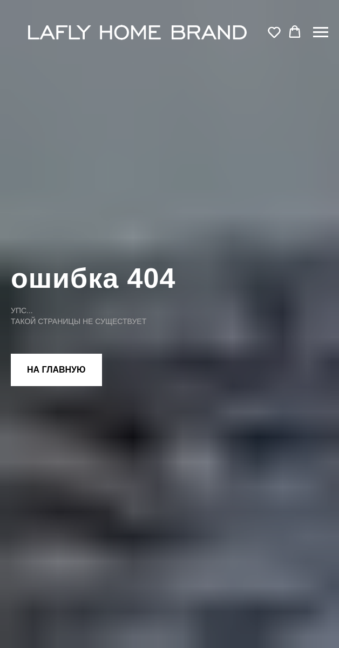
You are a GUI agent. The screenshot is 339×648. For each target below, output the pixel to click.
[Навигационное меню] (320, 32)
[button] (274, 31)
